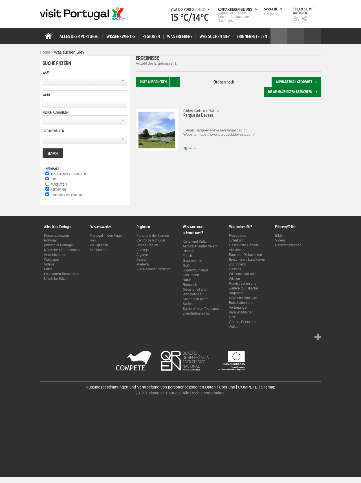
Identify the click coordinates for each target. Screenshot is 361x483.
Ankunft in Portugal (58, 245)
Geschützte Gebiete (244, 245)
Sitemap (268, 387)
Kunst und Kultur (195, 241)
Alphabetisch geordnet (298, 82)
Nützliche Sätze (55, 279)
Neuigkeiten (99, 245)
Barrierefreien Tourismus (201, 309)
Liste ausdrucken (160, 82)
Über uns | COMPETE (238, 387)
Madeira (143, 264)
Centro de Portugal (151, 240)
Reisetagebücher (288, 245)
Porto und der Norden (153, 236)
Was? (46, 72)
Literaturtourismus (196, 313)
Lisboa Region (147, 245)
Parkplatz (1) (59, 184)
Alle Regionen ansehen (154, 269)
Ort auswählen (53, 131)
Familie (188, 256)
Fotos (48, 269)
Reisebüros (237, 236)
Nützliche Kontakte (243, 298)
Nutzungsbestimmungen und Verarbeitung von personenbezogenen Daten (151, 387)
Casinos (235, 269)
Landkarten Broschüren (61, 274)
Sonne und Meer (195, 299)
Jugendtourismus (195, 270)
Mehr (191, 148)
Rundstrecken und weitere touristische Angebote (243, 288)
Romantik (190, 285)
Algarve (142, 255)
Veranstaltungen (241, 312)
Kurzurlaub (191, 275)
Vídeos (280, 240)
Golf (186, 265)
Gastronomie (192, 261)
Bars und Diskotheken (245, 255)
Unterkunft (237, 240)
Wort (46, 95)
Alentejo (143, 250)
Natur (187, 280)
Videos (49, 264)
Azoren (142, 260)
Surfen (188, 304)
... (46, 80)
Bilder (279, 236)
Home (45, 52)
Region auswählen (56, 112)
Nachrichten (99, 250)
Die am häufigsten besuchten (294, 92)
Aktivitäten (237, 250)
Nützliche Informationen (62, 250)
